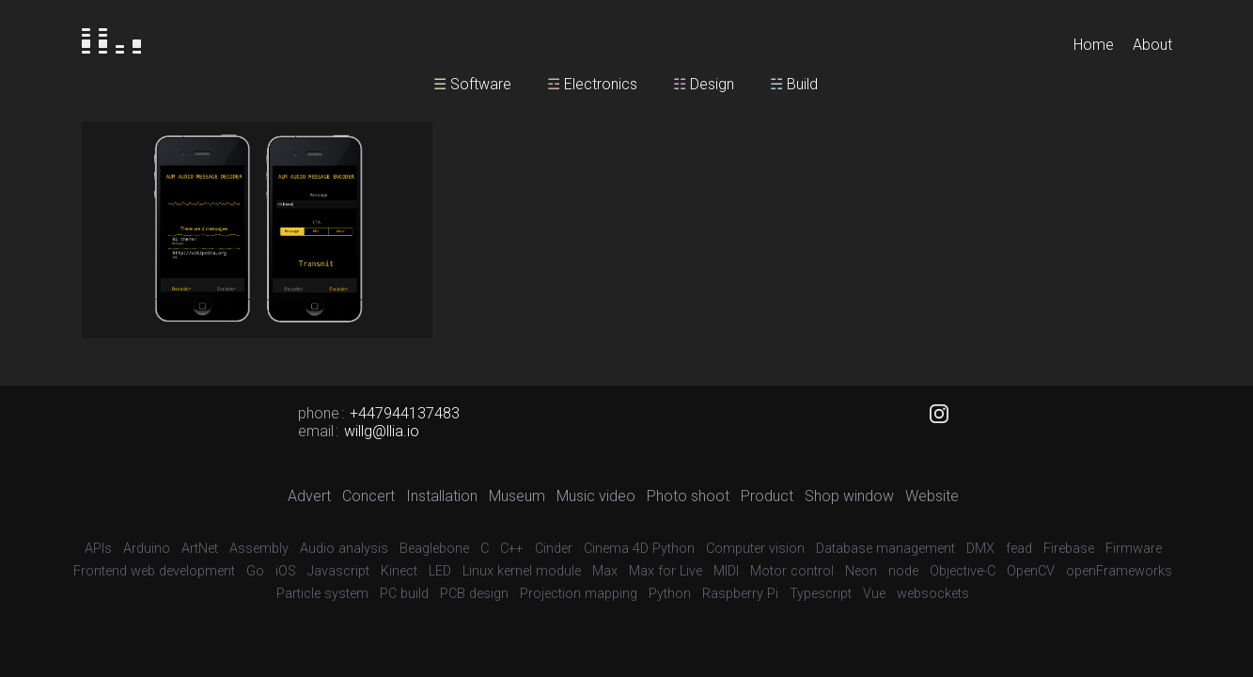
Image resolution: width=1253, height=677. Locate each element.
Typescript (821, 594)
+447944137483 (405, 413)
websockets (933, 594)
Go (255, 571)
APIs (98, 549)
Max (605, 571)
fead (1019, 549)
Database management (885, 549)
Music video (595, 496)
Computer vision (755, 549)
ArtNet (199, 549)
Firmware (1133, 549)
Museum (517, 496)
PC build (404, 594)
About (1152, 45)
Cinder (553, 549)
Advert (309, 496)
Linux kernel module (521, 571)
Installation (442, 496)
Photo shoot (688, 496)
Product (767, 496)
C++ (512, 549)
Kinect (399, 571)
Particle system (322, 594)
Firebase (1068, 549)
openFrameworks (1119, 571)
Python (670, 594)
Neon (861, 571)
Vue (874, 594)
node (903, 571)
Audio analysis (344, 549)
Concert (368, 496)
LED (440, 571)
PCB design (474, 594)
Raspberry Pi (740, 594)
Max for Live (665, 571)
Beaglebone (434, 549)
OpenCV (1031, 571)
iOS (285, 571)
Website (932, 496)
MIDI (726, 571)
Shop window (849, 496)
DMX (980, 549)
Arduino (146, 549)
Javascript (338, 571)
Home (1093, 45)
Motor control (792, 571)
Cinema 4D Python (639, 549)
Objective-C (962, 571)
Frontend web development (154, 571)
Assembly (259, 549)
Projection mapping (578, 594)
